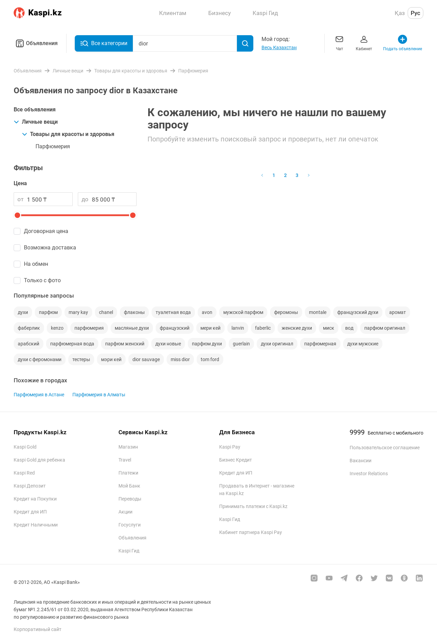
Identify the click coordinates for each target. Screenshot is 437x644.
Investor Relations (369, 473)
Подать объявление (402, 42)
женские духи (297, 328)
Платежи (128, 473)
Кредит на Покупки (35, 499)
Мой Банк (129, 486)
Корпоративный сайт (37, 629)
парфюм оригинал (384, 328)
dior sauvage (146, 359)
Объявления (36, 43)
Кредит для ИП (30, 512)
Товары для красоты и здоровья (68, 134)
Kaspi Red (24, 473)
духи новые (168, 343)
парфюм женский (124, 343)
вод (349, 328)
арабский (28, 343)
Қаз (400, 13)
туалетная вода (173, 312)
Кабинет (364, 42)
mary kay (78, 312)
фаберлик (29, 328)
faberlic (263, 328)
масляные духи (132, 328)
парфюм (48, 312)
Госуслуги (129, 524)
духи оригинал (277, 343)
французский (174, 328)
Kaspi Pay (229, 447)
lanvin (237, 328)
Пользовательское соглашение (385, 447)
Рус (415, 13)
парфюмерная (320, 343)
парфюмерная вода (72, 343)
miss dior (180, 359)
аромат (397, 312)
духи (23, 312)
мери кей (210, 328)
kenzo (57, 328)
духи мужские (362, 343)
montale (317, 312)
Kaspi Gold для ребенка (39, 460)
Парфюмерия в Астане (39, 394)
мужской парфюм (243, 312)
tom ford (210, 359)
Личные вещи (36, 122)
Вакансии (360, 460)
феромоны (286, 312)
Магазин (128, 447)
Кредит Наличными (36, 524)
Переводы (129, 499)
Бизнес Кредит (235, 460)
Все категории (103, 43)
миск (328, 328)
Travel (124, 460)
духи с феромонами (39, 359)
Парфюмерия (53, 146)
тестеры (81, 359)
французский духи (357, 312)
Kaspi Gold (25, 447)
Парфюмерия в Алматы (98, 394)
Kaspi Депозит (30, 486)
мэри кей (111, 359)
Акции (125, 512)
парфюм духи (207, 343)
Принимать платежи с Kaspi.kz (253, 506)
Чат (339, 42)
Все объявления (35, 109)
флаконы (134, 312)
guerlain (241, 343)
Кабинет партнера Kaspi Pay (250, 532)
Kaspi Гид (128, 550)
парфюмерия (89, 328)
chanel (106, 312)
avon (207, 312)
